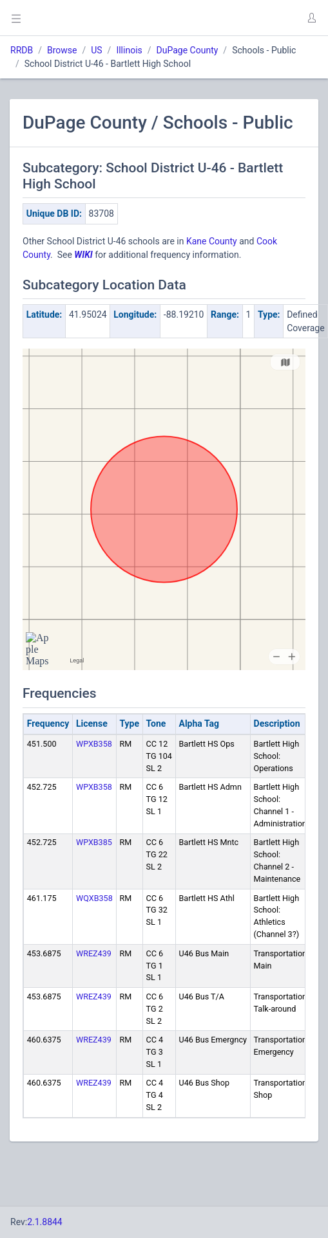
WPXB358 (94, 744)
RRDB (21, 50)
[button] (311, 18)
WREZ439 (93, 953)
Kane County (211, 241)
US (96, 50)
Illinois (129, 50)
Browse (62, 50)
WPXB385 (94, 842)
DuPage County (187, 50)
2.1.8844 (45, 1222)
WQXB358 (94, 898)
